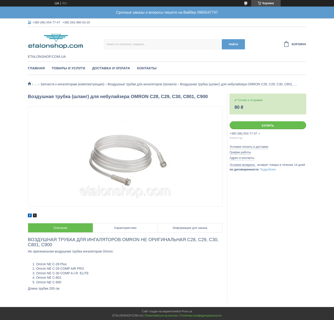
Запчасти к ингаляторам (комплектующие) (72, 84)
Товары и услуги (68, 68)
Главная (36, 68)
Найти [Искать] (233, 44)
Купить (268, 125)
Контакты (147, 68)
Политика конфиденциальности (201, 315)
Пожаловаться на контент (161, 315)
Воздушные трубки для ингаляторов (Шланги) (142, 84)
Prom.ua (187, 311)
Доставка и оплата (111, 68)
